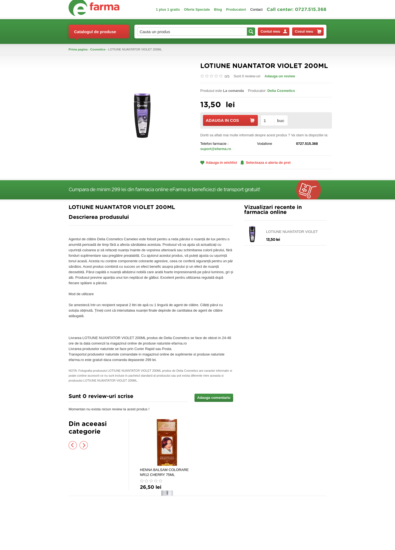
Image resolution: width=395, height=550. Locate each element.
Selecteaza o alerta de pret (265, 162)
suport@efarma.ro (215, 149)
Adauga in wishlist (218, 162)
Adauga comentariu (213, 398)
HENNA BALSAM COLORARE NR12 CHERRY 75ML (164, 472)
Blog (218, 9)
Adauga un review (279, 76)
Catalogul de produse (95, 33)
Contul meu (274, 31)
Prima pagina (78, 49)
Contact (256, 9)
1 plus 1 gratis (168, 9)
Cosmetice (98, 49)
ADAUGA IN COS (230, 120)
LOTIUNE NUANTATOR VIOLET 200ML (292, 232)
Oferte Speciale (197, 9)
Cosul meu (308, 31)
